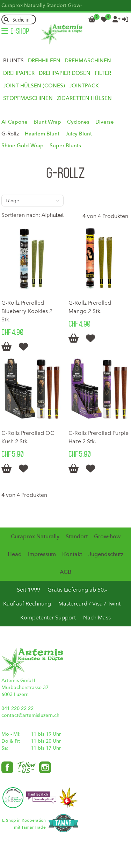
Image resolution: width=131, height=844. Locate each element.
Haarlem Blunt (42, 134)
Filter (103, 73)
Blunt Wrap (47, 122)
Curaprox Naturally (23, 5)
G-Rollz (10, 134)
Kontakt (72, 554)
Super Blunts (65, 145)
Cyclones (78, 122)
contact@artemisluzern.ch (30, 715)
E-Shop (19, 31)
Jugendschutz (105, 554)
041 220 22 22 (17, 708)
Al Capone (14, 122)
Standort (56, 5)
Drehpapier (19, 73)
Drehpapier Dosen (64, 73)
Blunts (13, 60)
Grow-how (107, 536)
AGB (65, 572)
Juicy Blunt (78, 134)
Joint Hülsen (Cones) (34, 86)
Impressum (42, 554)
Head (15, 554)
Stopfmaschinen (28, 98)
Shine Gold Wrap (22, 145)
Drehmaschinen (88, 60)
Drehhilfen (44, 60)
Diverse (104, 122)
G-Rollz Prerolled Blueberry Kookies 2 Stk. (26, 311)
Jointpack (84, 86)
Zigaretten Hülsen (84, 98)
